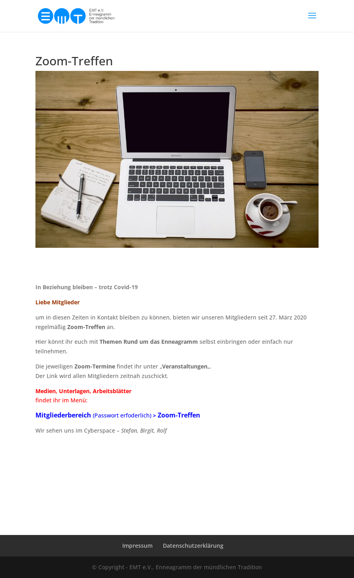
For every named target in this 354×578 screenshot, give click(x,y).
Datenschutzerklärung (193, 545)
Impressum (137, 545)
